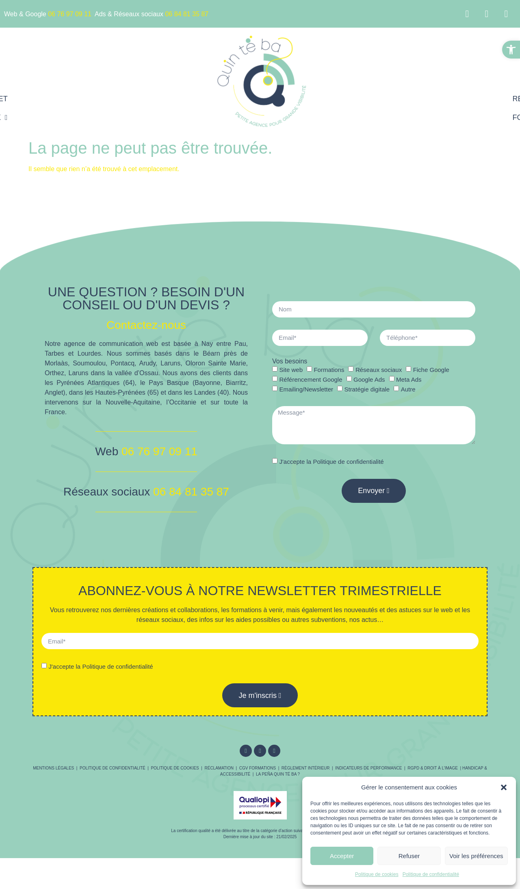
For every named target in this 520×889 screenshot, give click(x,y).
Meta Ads (409, 379)
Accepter (342, 855)
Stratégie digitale (367, 389)
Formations (361, 117)
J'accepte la (331, 461)
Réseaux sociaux (150, 117)
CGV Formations (257, 768)
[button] (511, 50)
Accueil (98, 99)
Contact (420, 117)
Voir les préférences (476, 855)
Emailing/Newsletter (306, 389)
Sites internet (158, 99)
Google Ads (369, 379)
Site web (291, 369)
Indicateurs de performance (368, 768)
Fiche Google (431, 369)
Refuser (409, 855)
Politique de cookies (377, 874)
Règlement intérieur (306, 768)
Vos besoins (289, 361)
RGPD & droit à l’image (432, 768)
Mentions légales (53, 768)
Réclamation (219, 768)
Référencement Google (387, 99)
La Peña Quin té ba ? (278, 774)
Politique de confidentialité (431, 874)
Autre (408, 389)
